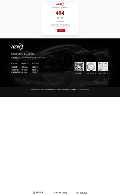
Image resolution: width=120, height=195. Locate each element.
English (97, 4)
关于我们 (79, 4)
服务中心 (41, 4)
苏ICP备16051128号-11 (83, 89)
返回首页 (61, 30)
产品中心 (22, 4)
